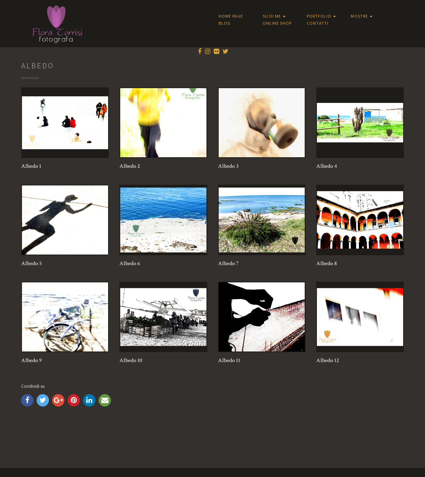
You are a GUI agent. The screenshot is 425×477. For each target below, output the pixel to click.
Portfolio (321, 16)
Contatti (318, 23)
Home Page (231, 16)
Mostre (362, 16)
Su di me (274, 16)
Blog (225, 23)
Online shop (277, 23)
